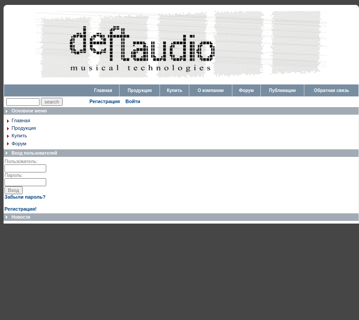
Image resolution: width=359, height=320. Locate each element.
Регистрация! (20, 209)
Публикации (282, 90)
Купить (174, 90)
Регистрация (104, 101)
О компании (211, 90)
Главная (103, 90)
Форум (246, 90)
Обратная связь (331, 90)
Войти (132, 101)
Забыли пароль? (24, 197)
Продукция (140, 90)
